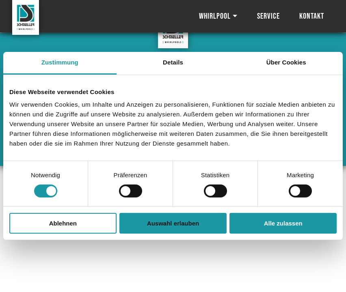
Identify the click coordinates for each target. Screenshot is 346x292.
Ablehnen (63, 223)
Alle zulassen (283, 223)
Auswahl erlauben (173, 223)
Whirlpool (215, 16)
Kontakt (311, 16)
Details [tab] (173, 62)
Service (268, 16)
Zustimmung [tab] (59, 62)
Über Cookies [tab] (286, 62)
